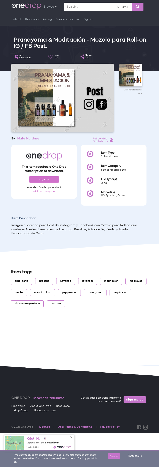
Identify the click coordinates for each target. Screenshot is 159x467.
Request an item (45, 410)
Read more (135, 456)
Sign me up (135, 399)
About (17, 19)
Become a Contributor (48, 398)
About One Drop (40, 406)
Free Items (18, 406)
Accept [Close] (114, 455)
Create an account (68, 19)
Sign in (88, 19)
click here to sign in (44, 191)
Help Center (21, 410)
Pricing (47, 19)
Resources (32, 19)
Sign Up (44, 179)
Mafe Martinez (28, 138)
